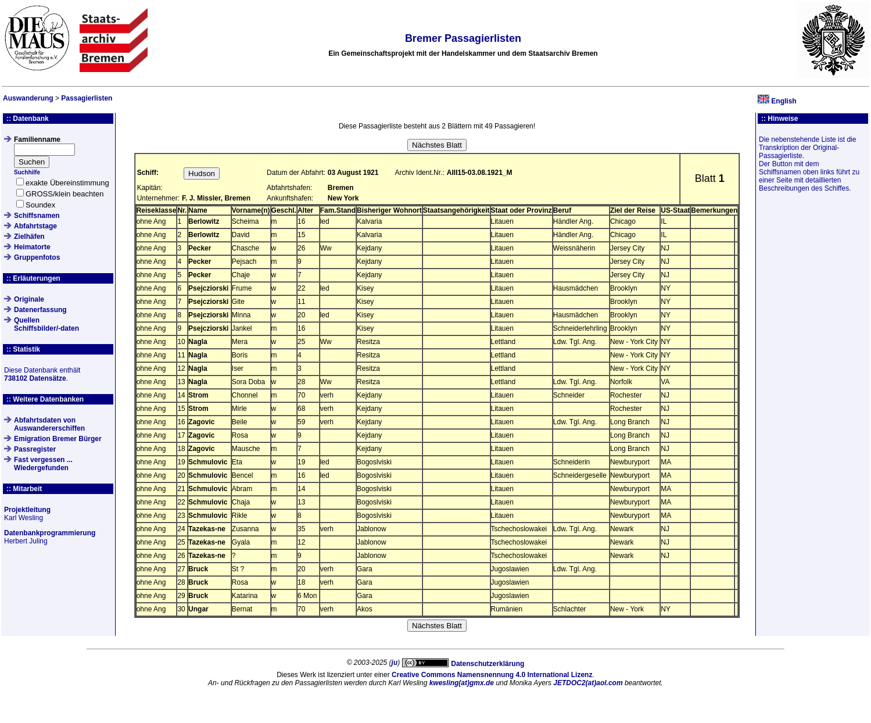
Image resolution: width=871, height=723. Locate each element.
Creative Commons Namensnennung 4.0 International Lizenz (492, 675)
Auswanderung (28, 98)
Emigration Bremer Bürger (58, 439)
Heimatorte (32, 247)
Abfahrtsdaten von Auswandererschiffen (49, 424)
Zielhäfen (29, 236)
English (783, 101)
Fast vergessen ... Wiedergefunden (43, 464)
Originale (29, 299)
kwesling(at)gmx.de (461, 683)
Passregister (35, 449)
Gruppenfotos (37, 257)
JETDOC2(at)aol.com (587, 683)
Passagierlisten (86, 98)
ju (395, 662)
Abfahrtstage (35, 226)
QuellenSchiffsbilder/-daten (46, 324)
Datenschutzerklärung (487, 664)
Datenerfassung (40, 310)
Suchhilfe (27, 172)
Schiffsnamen (37, 216)
